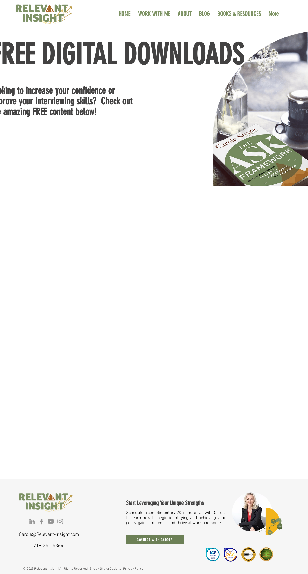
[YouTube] (51, 521)
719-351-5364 (48, 546)
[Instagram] (60, 521)
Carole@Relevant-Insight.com (49, 534)
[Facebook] (41, 521)
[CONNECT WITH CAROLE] (155, 539)
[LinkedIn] (32, 521)
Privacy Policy (133, 569)
